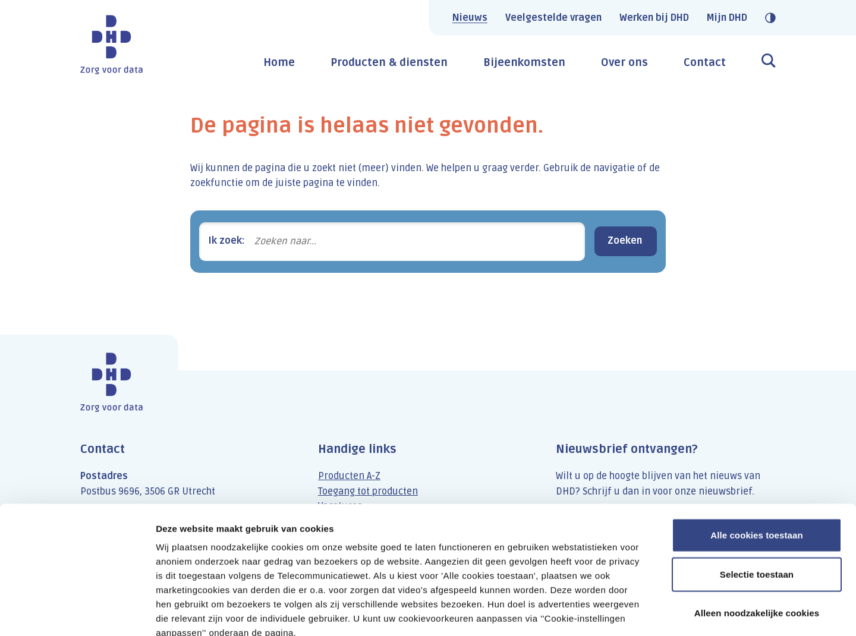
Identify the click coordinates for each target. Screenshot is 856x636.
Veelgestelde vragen (553, 18)
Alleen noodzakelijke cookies (756, 545)
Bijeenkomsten (524, 62)
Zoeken (625, 241)
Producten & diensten (389, 62)
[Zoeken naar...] (415, 241)
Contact (705, 62)
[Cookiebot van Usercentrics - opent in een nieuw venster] (77, 613)
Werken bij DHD (654, 18)
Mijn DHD (727, 18)
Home (279, 62)
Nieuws (469, 18)
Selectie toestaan (757, 506)
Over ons (624, 62)
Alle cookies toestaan (756, 467)
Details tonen (642, 612)
